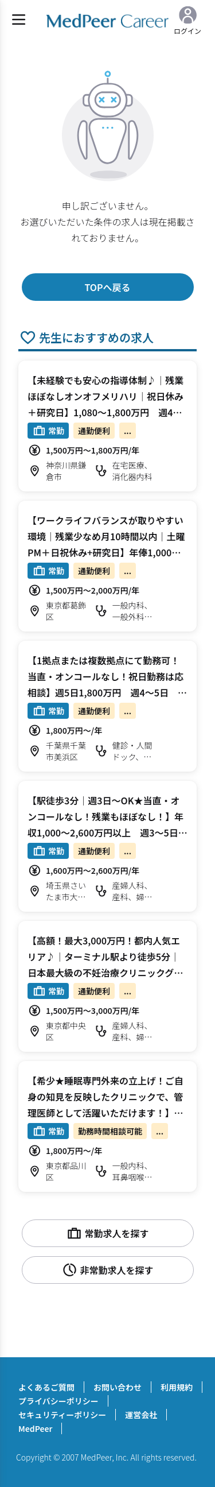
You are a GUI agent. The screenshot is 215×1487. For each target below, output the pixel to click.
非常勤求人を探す (107, 1270)
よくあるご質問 (46, 1387)
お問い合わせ (117, 1387)
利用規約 (177, 1387)
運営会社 (141, 1414)
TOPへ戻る (107, 287)
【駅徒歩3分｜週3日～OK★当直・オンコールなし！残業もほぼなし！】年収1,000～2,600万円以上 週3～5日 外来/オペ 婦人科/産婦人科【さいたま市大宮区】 (107, 832)
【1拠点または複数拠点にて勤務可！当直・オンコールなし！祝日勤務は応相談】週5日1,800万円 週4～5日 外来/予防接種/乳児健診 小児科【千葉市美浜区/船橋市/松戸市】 (107, 692)
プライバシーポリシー (58, 1401)
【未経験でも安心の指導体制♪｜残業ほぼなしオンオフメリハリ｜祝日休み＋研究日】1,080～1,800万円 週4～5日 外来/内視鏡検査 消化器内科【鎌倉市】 (107, 412)
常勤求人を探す (107, 1233)
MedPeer (35, 1428)
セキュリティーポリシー (62, 1414)
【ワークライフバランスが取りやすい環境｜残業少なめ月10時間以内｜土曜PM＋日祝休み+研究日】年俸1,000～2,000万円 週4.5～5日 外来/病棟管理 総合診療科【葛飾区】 (106, 552)
